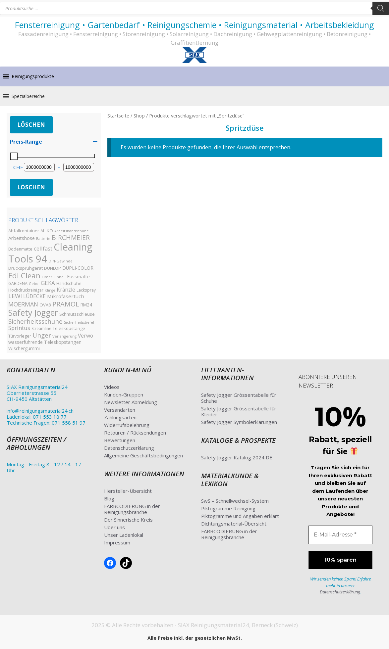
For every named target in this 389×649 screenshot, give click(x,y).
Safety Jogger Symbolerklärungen (239, 422)
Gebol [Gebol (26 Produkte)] (34, 283)
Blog (109, 498)
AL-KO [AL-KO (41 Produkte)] (46, 231)
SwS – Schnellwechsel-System (235, 500)
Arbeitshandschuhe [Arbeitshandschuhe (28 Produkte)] (71, 230)
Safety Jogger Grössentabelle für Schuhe (238, 398)
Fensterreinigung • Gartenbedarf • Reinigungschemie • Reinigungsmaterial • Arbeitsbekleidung (194, 24)
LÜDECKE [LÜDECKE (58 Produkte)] (34, 296)
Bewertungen (119, 440)
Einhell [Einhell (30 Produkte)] (60, 276)
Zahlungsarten (120, 417)
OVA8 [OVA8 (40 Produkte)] (45, 305)
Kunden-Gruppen (123, 394)
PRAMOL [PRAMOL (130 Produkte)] (65, 303)
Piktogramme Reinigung (228, 508)
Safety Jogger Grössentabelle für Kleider (238, 411)
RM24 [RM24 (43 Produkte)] (86, 304)
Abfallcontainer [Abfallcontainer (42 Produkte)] (23, 231)
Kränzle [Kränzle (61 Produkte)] (66, 289)
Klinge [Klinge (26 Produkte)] (50, 290)
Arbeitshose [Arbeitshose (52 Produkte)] (21, 238)
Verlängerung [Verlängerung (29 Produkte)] (64, 336)
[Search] (380, 8)
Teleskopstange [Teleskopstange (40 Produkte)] (69, 328)
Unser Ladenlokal (123, 535)
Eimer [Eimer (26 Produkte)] (47, 277)
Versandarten (119, 409)
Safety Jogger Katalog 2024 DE (236, 457)
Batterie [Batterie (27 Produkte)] (43, 238)
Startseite (118, 115)
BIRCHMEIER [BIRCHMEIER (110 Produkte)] (71, 237)
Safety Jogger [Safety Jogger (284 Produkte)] (33, 312)
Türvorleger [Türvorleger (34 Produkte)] (19, 336)
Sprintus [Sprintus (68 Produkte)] (19, 328)
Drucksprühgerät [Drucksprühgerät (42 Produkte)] (25, 268)
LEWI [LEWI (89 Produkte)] (15, 296)
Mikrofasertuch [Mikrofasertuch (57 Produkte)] (65, 296)
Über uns (114, 527)
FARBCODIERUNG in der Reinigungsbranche (132, 509)
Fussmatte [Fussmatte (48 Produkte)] (78, 276)
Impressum (117, 542)
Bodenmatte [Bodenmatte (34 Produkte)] (20, 249)
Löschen (31, 124)
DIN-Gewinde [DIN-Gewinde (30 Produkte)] (60, 260)
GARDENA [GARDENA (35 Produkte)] (18, 283)
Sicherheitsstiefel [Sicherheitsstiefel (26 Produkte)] (79, 322)
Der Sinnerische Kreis (128, 519)
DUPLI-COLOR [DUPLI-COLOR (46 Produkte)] (77, 268)
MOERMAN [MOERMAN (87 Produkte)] (23, 304)
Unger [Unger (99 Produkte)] (41, 335)
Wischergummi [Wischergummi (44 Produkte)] (24, 348)
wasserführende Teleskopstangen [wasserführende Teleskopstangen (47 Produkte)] (45, 342)
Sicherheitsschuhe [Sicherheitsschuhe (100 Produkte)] (35, 321)
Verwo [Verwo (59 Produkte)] (85, 335)
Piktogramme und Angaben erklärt (240, 516)
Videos (112, 387)
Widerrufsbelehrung (126, 425)
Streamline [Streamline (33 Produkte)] (41, 328)
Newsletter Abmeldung (130, 402)
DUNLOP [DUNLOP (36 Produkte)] (52, 268)
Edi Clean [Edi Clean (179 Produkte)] (24, 275)
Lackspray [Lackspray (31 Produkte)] (86, 290)
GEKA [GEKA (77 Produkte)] (48, 283)
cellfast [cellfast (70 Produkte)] (43, 248)
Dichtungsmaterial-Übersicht (233, 523)
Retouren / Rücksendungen (135, 432)
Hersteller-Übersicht (128, 490)
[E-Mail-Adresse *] (340, 535)
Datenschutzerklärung (129, 447)
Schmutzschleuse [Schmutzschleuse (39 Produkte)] (77, 314)
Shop (139, 115)
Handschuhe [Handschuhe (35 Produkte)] (69, 283)
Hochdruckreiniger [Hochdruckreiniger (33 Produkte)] (25, 290)
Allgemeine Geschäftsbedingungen (143, 455)
